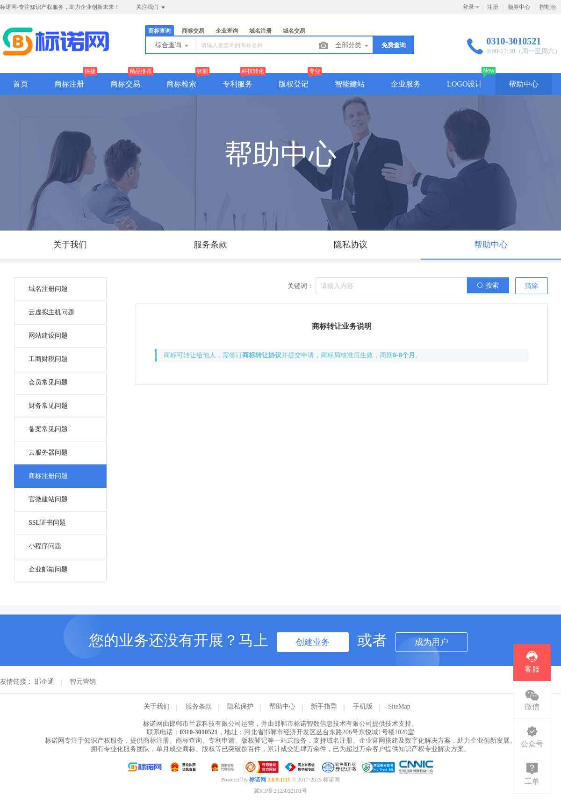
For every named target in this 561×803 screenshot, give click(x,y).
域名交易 (294, 31)
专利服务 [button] (237, 84)
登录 (468, 7)
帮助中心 (524, 84)
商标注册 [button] (69, 84)
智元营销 (83, 681)
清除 (531, 285)
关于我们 (157, 706)
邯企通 (44, 681)
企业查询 (227, 31)
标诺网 (257, 779)
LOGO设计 (464, 84)
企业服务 (406, 84)
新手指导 (324, 706)
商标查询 (159, 31)
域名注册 (260, 31)
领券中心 (519, 7)
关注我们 (151, 7)
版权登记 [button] (294, 84)
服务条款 (199, 706)
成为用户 (431, 642)
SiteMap (399, 706)
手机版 (363, 706)
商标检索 (181, 84)
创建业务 (313, 642)
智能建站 (350, 84)
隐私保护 (240, 706)
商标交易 (193, 31)
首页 (20, 84)
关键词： (301, 285)
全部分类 (352, 45)
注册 (492, 7)
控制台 (547, 7)
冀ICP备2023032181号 (281, 791)
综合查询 (172, 45)
